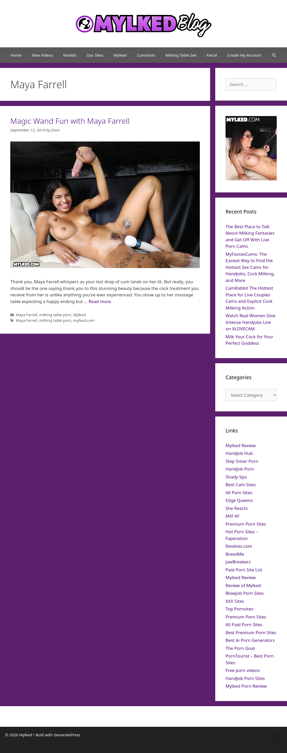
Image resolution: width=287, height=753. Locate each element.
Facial (212, 55)
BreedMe (235, 554)
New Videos (42, 55)
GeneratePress (67, 734)
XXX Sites (235, 601)
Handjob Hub (239, 453)
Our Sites (95, 55)
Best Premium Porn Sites (251, 632)
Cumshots (146, 55)
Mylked (120, 55)
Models (69, 55)
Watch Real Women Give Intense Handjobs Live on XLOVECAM (250, 322)
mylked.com (83, 320)
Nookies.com (239, 546)
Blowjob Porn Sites (245, 593)
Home (16, 55)
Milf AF (232, 516)
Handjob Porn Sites (245, 678)
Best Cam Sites (241, 485)
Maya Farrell (26, 314)
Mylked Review (241, 445)
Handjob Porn (240, 469)
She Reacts (237, 508)
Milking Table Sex (180, 55)
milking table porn (55, 314)
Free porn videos (243, 670)
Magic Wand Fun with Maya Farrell (70, 121)
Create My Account (244, 55)
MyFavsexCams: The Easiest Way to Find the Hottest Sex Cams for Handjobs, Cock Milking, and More (250, 267)
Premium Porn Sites (246, 524)
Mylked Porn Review (246, 686)
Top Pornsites (239, 609)
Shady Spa (236, 477)
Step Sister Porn (242, 461)
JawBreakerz (238, 562)
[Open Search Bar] (274, 55)
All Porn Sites (239, 492)
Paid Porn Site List (244, 570)
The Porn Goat (240, 648)
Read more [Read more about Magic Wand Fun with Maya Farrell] (99, 301)
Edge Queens (239, 500)
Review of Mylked (243, 585)
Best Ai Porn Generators (250, 640)
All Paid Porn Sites (244, 624)
